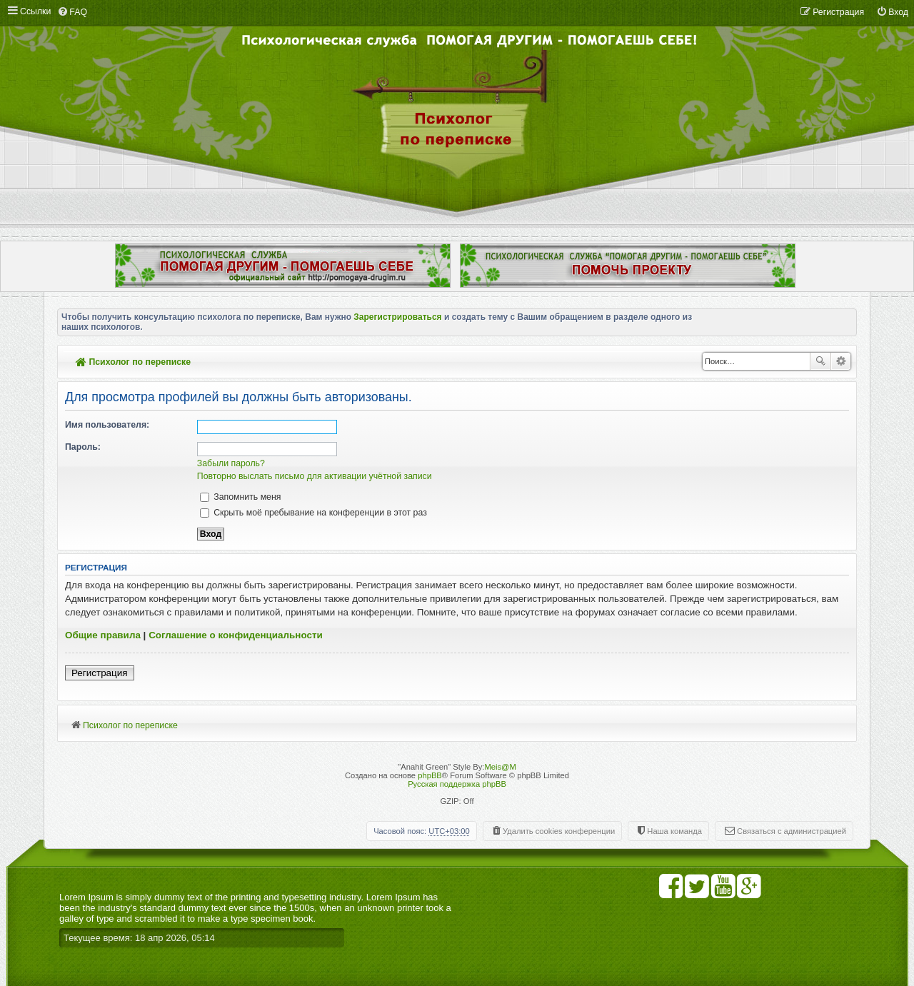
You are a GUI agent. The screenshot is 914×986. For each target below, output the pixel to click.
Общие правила (103, 635)
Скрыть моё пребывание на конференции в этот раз (313, 513)
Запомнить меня (240, 497)
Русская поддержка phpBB (457, 784)
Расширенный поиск (840, 361)
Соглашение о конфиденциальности (236, 635)
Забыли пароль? (231, 463)
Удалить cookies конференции (559, 831)
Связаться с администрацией (791, 831)
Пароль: (83, 447)
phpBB (430, 775)
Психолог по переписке (133, 362)
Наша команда (674, 831)
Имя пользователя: (107, 425)
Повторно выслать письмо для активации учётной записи (314, 476)
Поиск (820, 361)
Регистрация (99, 673)
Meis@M (500, 767)
